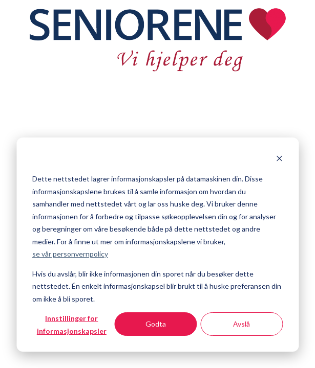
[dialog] (157, 244)
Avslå (241, 323)
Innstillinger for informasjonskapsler (72, 324)
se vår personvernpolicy (70, 253)
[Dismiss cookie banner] (279, 159)
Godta (155, 323)
